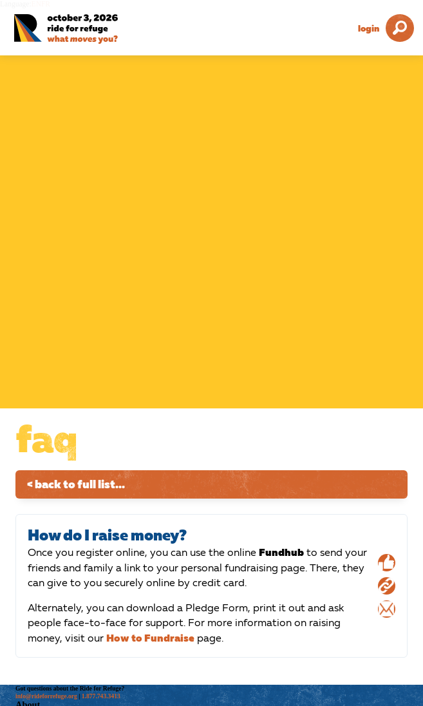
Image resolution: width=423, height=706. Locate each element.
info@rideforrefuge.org (46, 696)
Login (368, 28)
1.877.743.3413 (101, 696)
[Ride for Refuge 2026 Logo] (83, 29)
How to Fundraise (150, 638)
